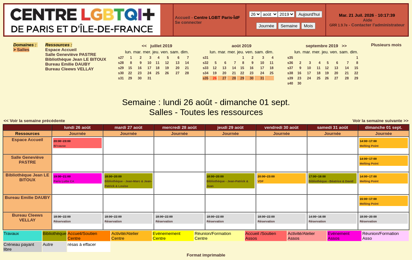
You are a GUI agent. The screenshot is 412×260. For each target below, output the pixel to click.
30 (140, 78)
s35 (206, 78)
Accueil (182, 17)
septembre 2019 (322, 45)
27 (178, 73)
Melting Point (369, 146)
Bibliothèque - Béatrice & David (331, 181)
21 (187, 68)
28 (187, 73)
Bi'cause (59, 146)
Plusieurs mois (386, 44)
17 (149, 68)
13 (178, 63)
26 (167, 73)
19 (167, 68)
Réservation (61, 221)
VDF (261, 181)
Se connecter (188, 22)
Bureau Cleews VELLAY (69, 69)
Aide (367, 20)
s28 (121, 63)
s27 (121, 57)
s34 (206, 73)
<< (144, 45)
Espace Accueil (61, 49)
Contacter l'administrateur (378, 24)
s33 (206, 68)
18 (157, 68)
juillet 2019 (161, 45)
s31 (121, 78)
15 (130, 68)
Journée (77, 133)
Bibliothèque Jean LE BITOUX (75, 59)
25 (157, 73)
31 (149, 78)
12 (167, 63)
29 (130, 78)
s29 (121, 68)
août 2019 (242, 45)
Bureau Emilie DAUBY (67, 64)
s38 (290, 73)
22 (130, 73)
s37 (290, 68)
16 (140, 68)
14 (187, 63)
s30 (121, 73)
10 (149, 63)
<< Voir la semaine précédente (34, 120)
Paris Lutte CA (63, 181)
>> (344, 45)
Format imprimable (206, 255)
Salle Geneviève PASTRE (70, 54)
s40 (290, 83)
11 (157, 63)
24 (149, 73)
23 (140, 73)
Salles (23, 49)
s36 (290, 63)
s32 (206, 63)
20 (178, 68)
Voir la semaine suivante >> (380, 120)
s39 (290, 78)
